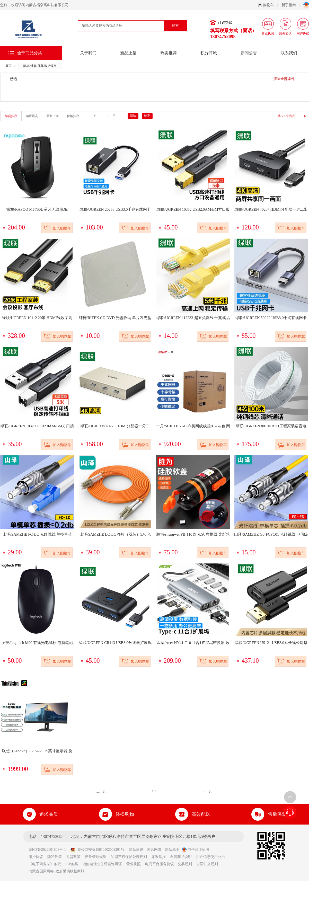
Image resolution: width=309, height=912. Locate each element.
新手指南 (290, 5)
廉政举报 (158, 857)
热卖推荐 (168, 53)
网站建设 (136, 850)
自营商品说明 (181, 857)
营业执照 (133, 864)
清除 (133, 116)
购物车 (268, 5)
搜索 (175, 26)
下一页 (207, 791)
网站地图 (172, 850)
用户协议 (36, 857)
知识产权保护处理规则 (129, 857)
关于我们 (88, 53)
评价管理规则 (96, 857)
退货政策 (73, 857)
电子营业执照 (195, 850)
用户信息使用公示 (210, 857)
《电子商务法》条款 (45, 864)
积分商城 (208, 53)
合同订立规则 (207, 864)
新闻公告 (249, 53)
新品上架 (128, 53)
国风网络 (154, 850)
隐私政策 (54, 857)
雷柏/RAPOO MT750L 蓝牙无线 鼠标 (37, 209)
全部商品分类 (29, 53)
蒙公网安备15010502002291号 (97, 850)
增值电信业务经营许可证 (102, 864)
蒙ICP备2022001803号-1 (49, 850)
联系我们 (289, 53)
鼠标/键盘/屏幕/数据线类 (40, 66)
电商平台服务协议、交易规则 (168, 864)
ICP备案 (71, 864)
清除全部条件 (284, 79)
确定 (147, 116)
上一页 (101, 791)
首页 (8, 66)
